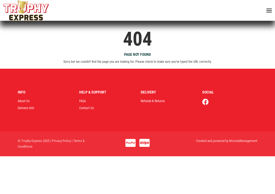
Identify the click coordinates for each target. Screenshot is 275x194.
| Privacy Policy (60, 142)
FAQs (82, 102)
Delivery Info (26, 109)
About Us (24, 102)
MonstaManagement (243, 142)
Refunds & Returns (153, 102)
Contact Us (86, 109)
